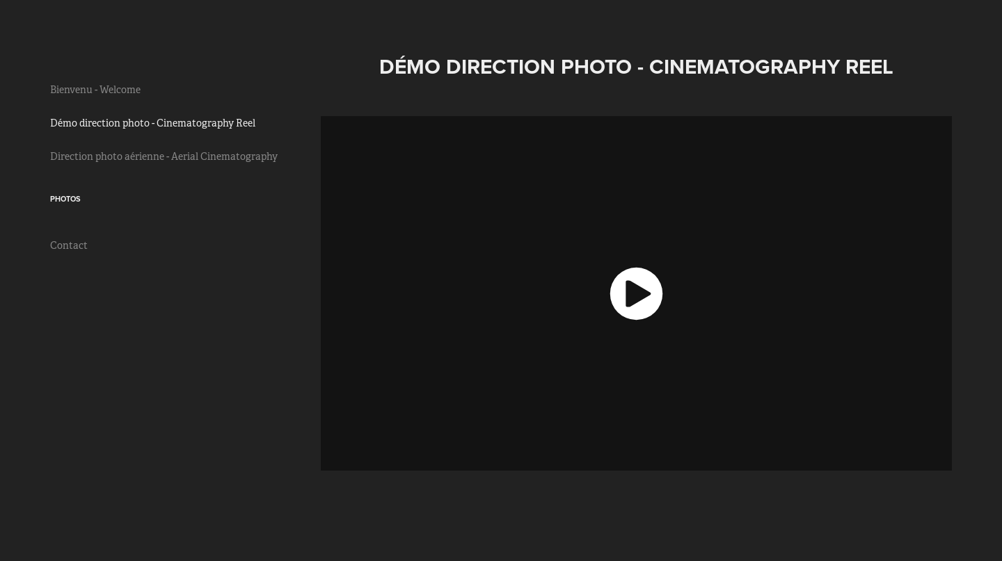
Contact (69, 245)
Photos (65, 198)
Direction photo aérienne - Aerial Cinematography (164, 156)
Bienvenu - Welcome (95, 89)
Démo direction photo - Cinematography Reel (152, 123)
